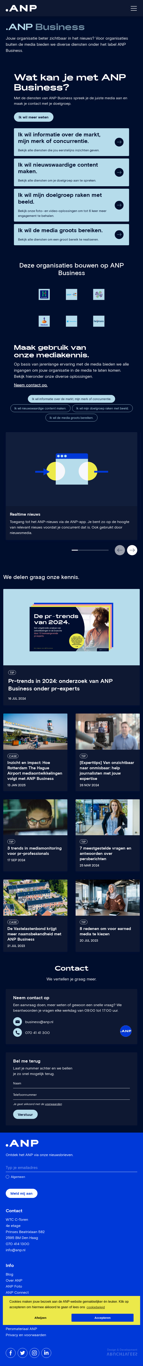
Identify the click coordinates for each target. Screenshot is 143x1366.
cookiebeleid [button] (96, 1307)
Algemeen (18, 1177)
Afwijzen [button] (40, 1317)
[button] (120, 550)
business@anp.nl (39, 1022)
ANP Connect (17, 1293)
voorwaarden (53, 1104)
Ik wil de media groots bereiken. (71, 417)
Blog (9, 1274)
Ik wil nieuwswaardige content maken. (40, 408)
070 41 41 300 (37, 1033)
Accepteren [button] (102, 1317)
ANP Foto (14, 1286)
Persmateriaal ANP (21, 1329)
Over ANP (14, 1280)
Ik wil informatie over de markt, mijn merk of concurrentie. (71, 399)
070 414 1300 (17, 1244)
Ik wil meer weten (34, 117)
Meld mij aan (21, 1193)
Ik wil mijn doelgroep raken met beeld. (102, 408)
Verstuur (25, 1115)
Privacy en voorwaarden (26, 1335)
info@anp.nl (15, 1250)
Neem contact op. (31, 385)
